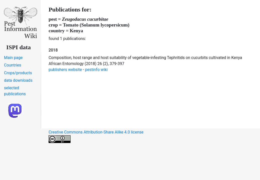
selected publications (15, 91)
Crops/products (18, 72)
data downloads (18, 80)
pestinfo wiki (96, 69)
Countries (12, 65)
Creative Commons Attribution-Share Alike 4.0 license (96, 136)
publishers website (65, 69)
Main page (13, 57)
